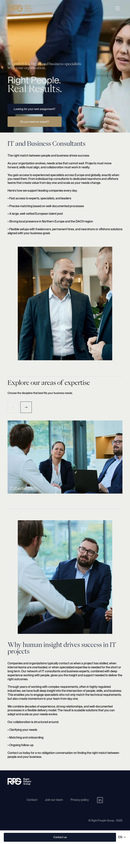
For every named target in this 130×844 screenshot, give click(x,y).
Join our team (54, 800)
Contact (32, 800)
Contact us (60, 837)
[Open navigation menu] (117, 8)
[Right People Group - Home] (20, 8)
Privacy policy (79, 800)
